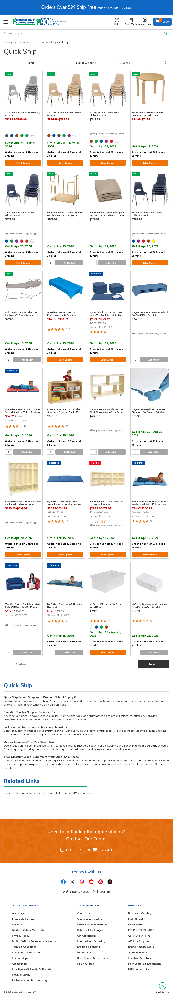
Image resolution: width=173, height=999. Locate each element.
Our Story (18, 913)
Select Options (23, 163)
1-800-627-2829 (78, 850)
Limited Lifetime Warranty (28, 930)
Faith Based (135, 918)
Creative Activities (139, 958)
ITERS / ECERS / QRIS (141, 930)
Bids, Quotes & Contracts (92, 958)
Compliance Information (26, 952)
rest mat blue (12, 793)
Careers (17, 924)
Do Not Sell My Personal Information (34, 941)
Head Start (135, 924)
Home (7, 42)
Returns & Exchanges (90, 930)
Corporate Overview (24, 918)
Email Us (107, 850)
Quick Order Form (139, 935)
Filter (31, 63)
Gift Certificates (86, 935)
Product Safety (21, 974)
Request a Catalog (139, 913)
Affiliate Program (138, 941)
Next (153, 664)
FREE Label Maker (139, 969)
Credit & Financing (88, 946)
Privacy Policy (20, 935)
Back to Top (162, 987)
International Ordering (91, 941)
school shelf (53, 793)
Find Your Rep (85, 963)
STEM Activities (137, 952)
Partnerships (20, 958)
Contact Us (84, 913)
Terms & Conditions (24, 946)
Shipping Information (90, 918)
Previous (19, 664)
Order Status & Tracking (92, 924)
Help (117, 22)
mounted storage (33, 793)
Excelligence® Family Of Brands (31, 969)
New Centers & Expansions (144, 963)
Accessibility (19, 963)
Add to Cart (69, 263)
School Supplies (23, 42)
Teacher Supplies (44, 42)
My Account (84, 952)
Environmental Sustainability (29, 980)
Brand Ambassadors (141, 946)
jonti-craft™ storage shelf (78, 793)
